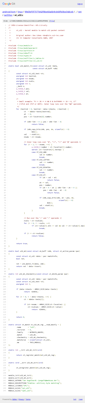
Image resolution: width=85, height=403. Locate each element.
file (52, 21)
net (80, 11)
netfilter (8, 15)
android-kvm (9, 11)
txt (74, 399)
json (81, 399)
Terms (28, 399)
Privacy (21, 399)
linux (20, 11)
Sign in (80, 4)
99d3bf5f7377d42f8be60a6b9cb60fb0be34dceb (49, 11)
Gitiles (14, 399)
